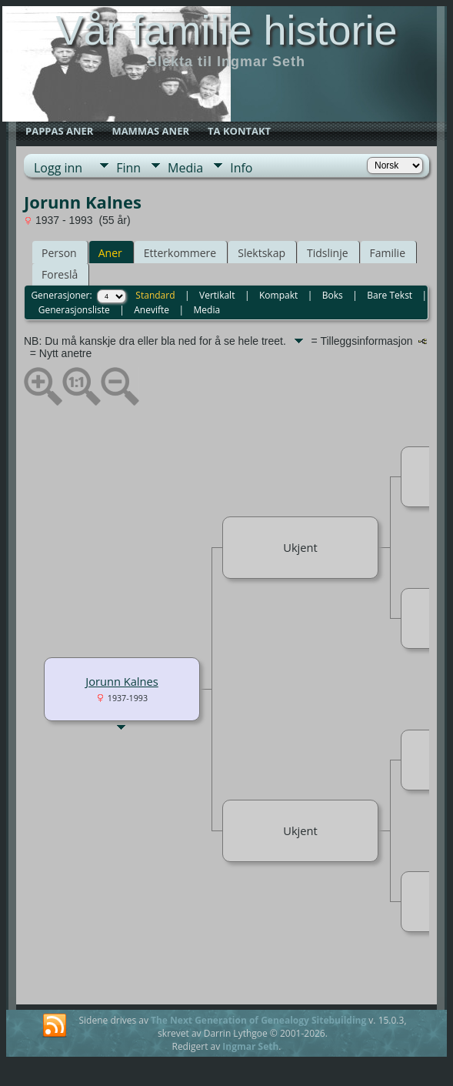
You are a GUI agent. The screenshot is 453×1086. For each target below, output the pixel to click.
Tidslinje (327, 253)
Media (185, 167)
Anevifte (151, 309)
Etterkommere (180, 253)
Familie (387, 253)
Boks (332, 295)
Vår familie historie (226, 30)
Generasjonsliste (74, 309)
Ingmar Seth (250, 1046)
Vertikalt (217, 295)
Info (241, 167)
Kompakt (278, 295)
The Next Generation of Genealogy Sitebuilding (258, 1020)
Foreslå (60, 274)
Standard (155, 295)
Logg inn (58, 167)
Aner (110, 253)
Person (59, 253)
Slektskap (261, 253)
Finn (128, 167)
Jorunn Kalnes (121, 681)
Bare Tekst (389, 295)
